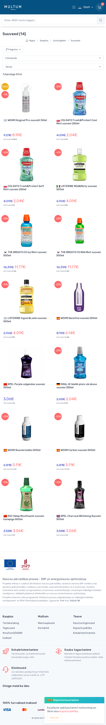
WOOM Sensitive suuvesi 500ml (76, 318)
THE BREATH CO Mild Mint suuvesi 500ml (78, 253)
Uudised (7, 638)
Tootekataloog (11, 623)
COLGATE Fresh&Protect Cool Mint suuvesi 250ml (76, 121)
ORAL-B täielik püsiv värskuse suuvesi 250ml (76, 385)
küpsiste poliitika (68, 711)
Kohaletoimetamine (84, 633)
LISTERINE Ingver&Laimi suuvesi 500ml (25, 319)
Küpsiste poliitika (82, 628)
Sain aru (54, 717)
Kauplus (44, 40)
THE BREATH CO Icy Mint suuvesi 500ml (25, 253)
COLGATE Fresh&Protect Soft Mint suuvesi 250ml (23, 187)
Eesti (84, 7)
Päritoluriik (11, 58)
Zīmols (8, 67)
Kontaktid (43, 628)
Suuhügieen (59, 40)
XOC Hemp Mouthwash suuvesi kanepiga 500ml (23, 517)
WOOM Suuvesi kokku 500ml (22, 450)
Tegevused (9, 628)
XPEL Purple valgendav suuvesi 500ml (24, 385)
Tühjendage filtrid (12, 74)
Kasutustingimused (84, 623)
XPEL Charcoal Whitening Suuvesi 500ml (78, 517)
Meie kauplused (46, 623)
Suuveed (75, 40)
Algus (30, 40)
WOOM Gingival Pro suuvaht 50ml (25, 120)
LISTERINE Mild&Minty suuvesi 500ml (76, 187)
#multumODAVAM (12, 633)
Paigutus (11, 49)
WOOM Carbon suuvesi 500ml (75, 450)
